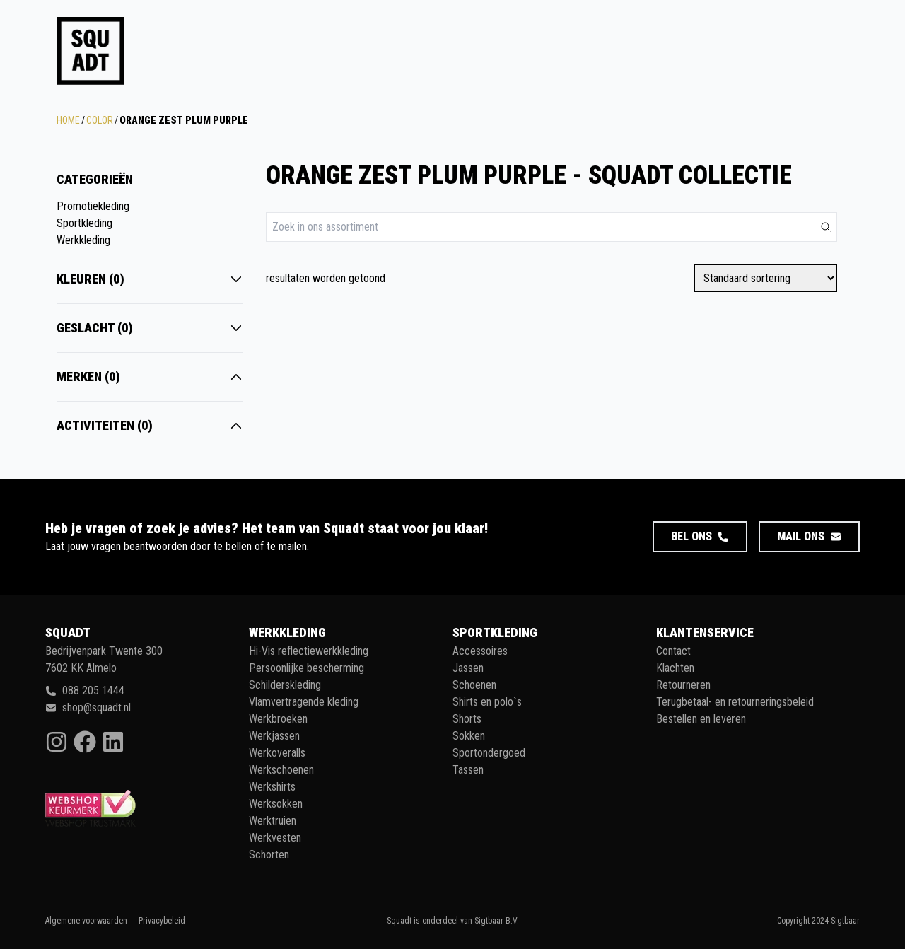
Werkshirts (272, 786)
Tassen (468, 769)
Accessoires (480, 651)
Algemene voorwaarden (86, 921)
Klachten (675, 668)
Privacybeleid (162, 921)
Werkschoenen (281, 769)
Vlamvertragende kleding (303, 702)
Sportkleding (84, 223)
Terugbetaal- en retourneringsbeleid (735, 702)
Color (99, 120)
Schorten (269, 854)
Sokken (468, 736)
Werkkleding (83, 240)
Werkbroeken (278, 719)
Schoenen (474, 685)
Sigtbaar (845, 921)
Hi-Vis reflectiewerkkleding (308, 651)
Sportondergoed (488, 752)
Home (68, 120)
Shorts (466, 719)
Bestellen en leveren (701, 719)
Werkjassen (274, 736)
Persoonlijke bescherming (306, 668)
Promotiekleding (93, 206)
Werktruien (272, 820)
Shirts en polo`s (487, 702)
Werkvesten (275, 837)
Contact (673, 651)
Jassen (468, 668)
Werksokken (276, 803)
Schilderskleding (285, 685)
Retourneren (683, 685)
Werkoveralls (277, 752)
